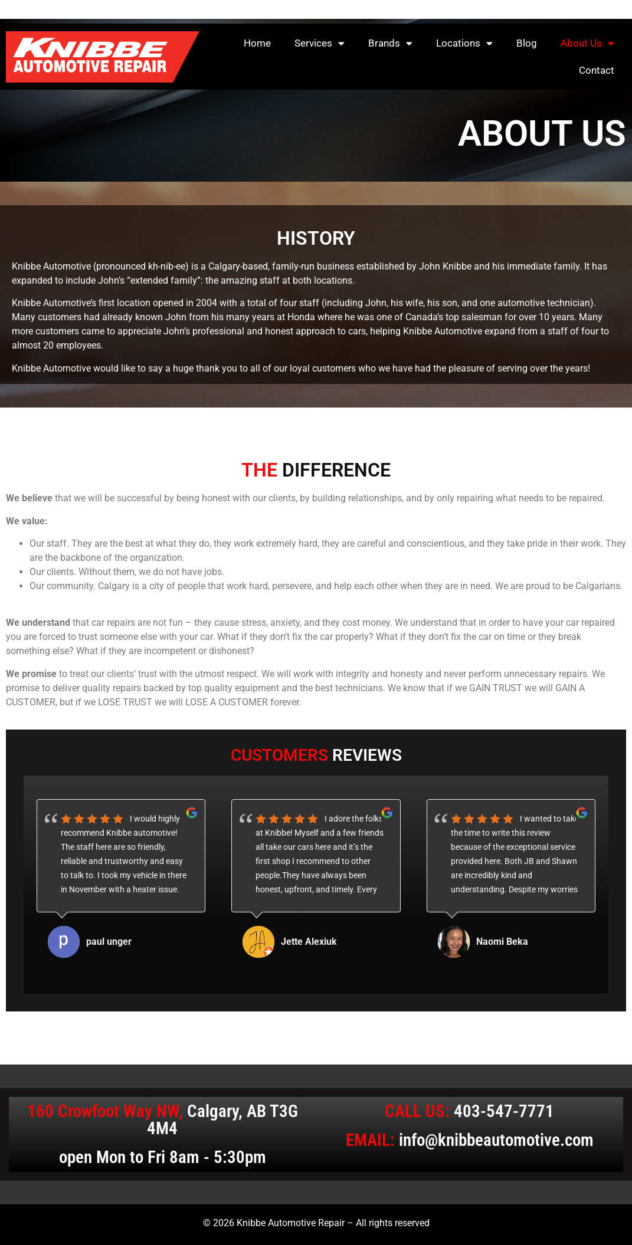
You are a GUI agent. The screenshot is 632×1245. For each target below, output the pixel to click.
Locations (464, 43)
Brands (390, 43)
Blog (526, 43)
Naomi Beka (502, 941)
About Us (587, 43)
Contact (596, 70)
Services (319, 43)
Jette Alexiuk (309, 941)
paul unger (109, 941)
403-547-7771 (504, 1111)
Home (257, 43)
